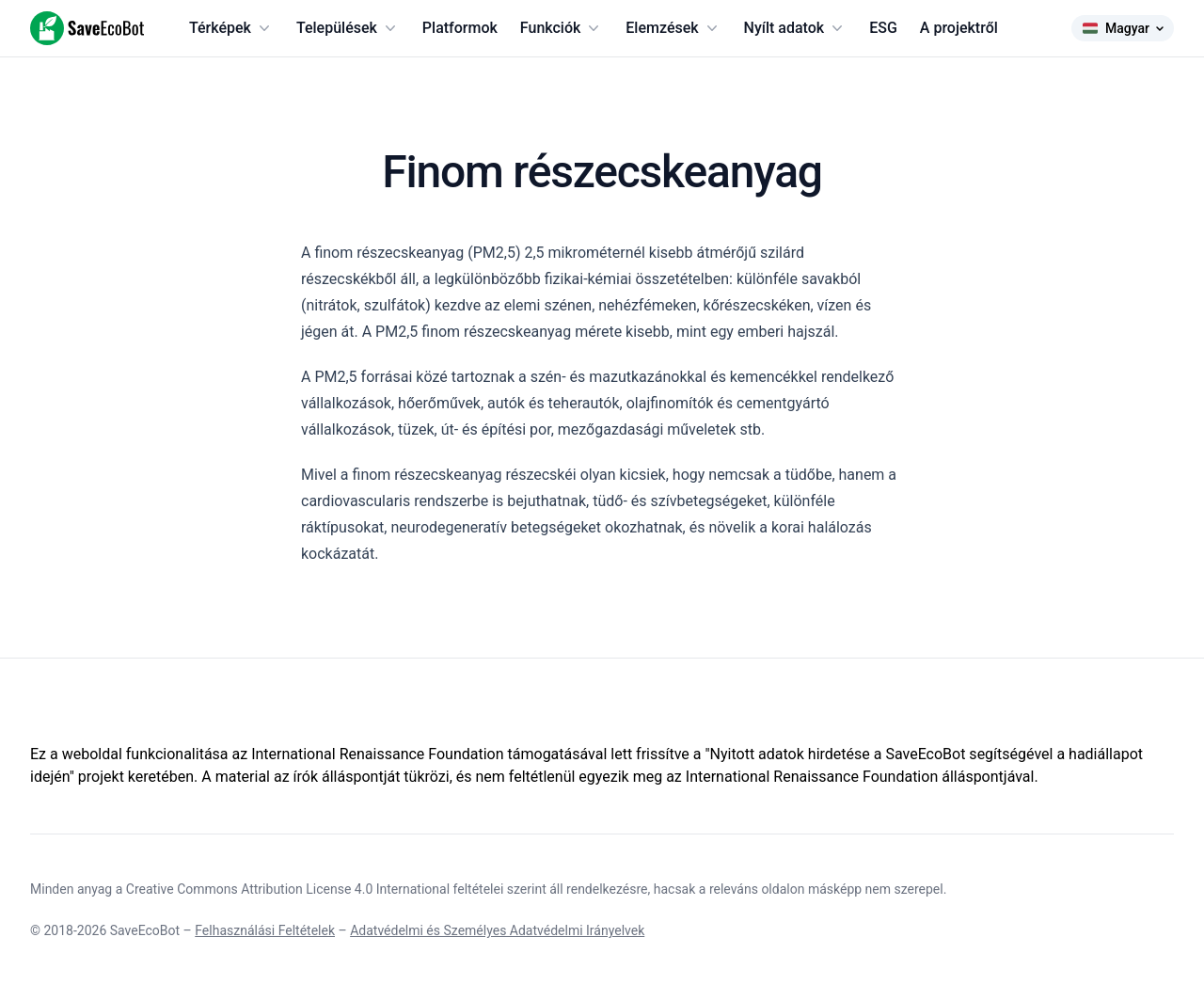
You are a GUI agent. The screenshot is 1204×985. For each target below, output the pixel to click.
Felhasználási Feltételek (265, 930)
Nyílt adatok (796, 28)
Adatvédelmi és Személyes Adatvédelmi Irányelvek (497, 930)
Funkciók (561, 28)
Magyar (1123, 28)
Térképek (231, 28)
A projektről (959, 28)
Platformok (460, 28)
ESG (883, 28)
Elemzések (673, 28)
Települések (348, 28)
